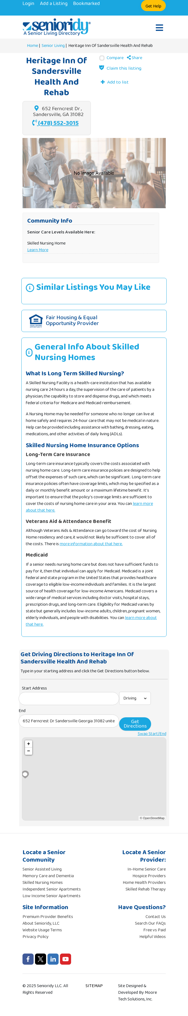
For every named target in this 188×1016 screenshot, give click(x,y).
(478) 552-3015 (55, 123)
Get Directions (135, 723)
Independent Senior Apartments (51, 889)
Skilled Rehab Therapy (146, 889)
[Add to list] (114, 82)
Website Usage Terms (42, 930)
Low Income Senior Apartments (51, 895)
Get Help (153, 6)
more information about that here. (91, 543)
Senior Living (53, 45)
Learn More (37, 250)
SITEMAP (94, 985)
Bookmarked (86, 3)
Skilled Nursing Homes (42, 882)
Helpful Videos (152, 936)
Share (134, 57)
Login (28, 3)
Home (32, 45)
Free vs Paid (154, 930)
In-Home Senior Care (146, 869)
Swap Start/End (152, 734)
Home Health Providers (144, 882)
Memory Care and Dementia (48, 875)
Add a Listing (53, 3)
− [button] (28, 751)
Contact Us (156, 916)
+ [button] (28, 744)
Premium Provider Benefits (47, 916)
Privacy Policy (35, 936)
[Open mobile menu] (159, 28)
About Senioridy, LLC (40, 923)
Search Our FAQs (150, 923)
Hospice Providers (149, 875)
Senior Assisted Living (42, 869)
